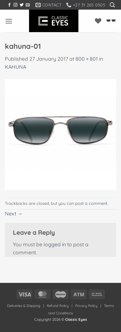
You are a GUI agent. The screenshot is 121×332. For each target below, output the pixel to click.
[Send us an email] (28, 5)
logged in (55, 244)
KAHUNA (15, 67)
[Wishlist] (98, 21)
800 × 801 (87, 59)
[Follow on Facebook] (9, 5)
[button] (112, 5)
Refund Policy (58, 305)
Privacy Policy (86, 305)
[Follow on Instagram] (15, 5)
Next (14, 213)
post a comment (91, 203)
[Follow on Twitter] (22, 5)
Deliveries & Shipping (24, 305)
